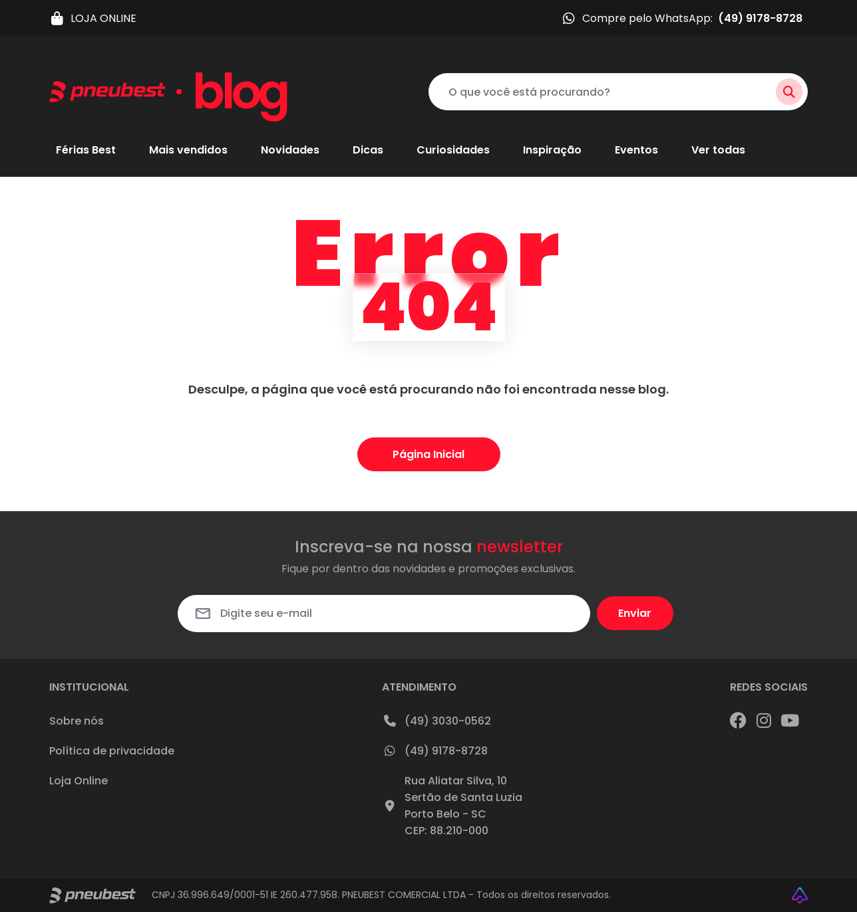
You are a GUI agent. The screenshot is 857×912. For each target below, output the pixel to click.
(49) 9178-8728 (435, 750)
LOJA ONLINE (92, 19)
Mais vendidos (188, 151)
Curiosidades (453, 151)
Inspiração (552, 151)
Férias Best (86, 151)
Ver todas (718, 151)
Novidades (290, 151)
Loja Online (78, 780)
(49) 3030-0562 (436, 721)
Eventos (636, 151)
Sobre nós (76, 721)
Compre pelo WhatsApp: (681, 19)
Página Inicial (428, 454)
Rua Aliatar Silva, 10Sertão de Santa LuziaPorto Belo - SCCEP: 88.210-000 (452, 805)
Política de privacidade (111, 750)
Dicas (368, 151)
